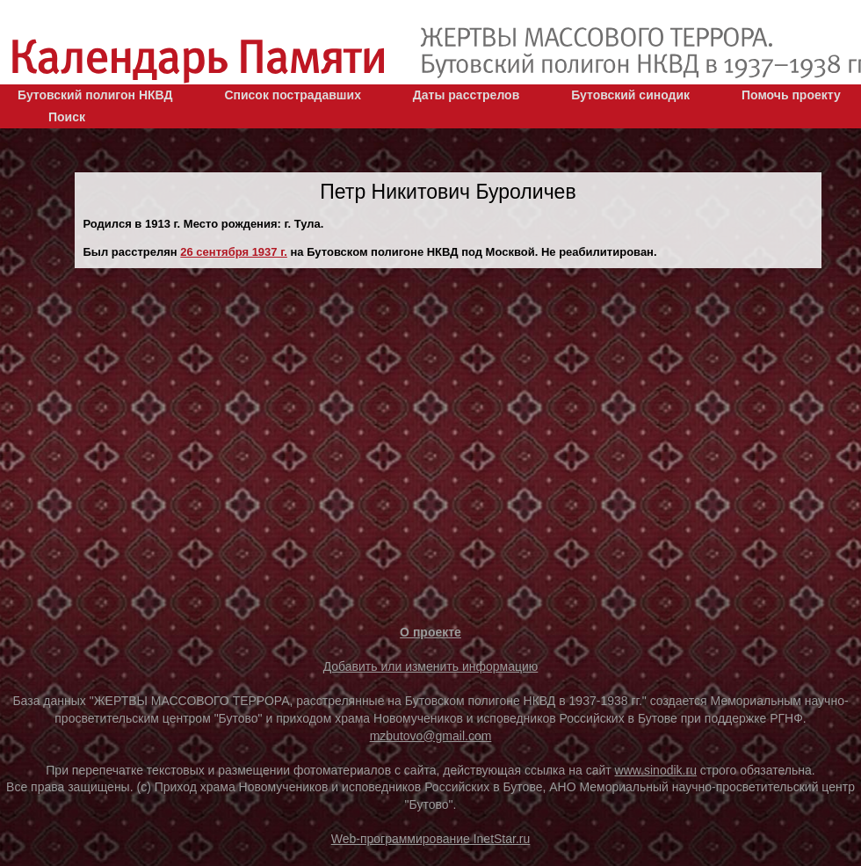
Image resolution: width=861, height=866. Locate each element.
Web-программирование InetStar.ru (431, 839)
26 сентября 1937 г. (233, 251)
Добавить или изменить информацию (431, 666)
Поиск (66, 117)
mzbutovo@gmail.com (431, 736)
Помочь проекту (791, 95)
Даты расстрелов (466, 95)
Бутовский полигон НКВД (95, 95)
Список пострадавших (292, 95)
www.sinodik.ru (656, 770)
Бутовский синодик (630, 95)
